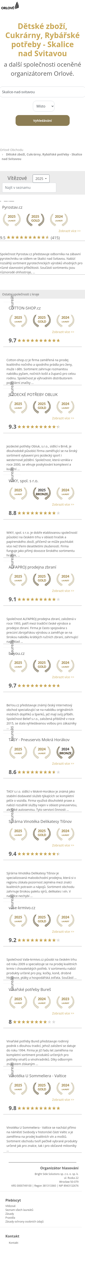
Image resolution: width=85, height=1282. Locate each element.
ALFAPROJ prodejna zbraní (32, 567)
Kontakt (13, 1243)
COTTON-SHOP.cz (25, 308)
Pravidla (10, 1218)
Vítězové (10, 1206)
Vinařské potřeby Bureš (30, 989)
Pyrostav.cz (12, 207)
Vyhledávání (42, 121)
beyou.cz (17, 653)
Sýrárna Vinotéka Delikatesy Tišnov (40, 821)
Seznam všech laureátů (19, 1210)
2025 (39, 178)
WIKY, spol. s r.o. (23, 480)
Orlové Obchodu (11, 150)
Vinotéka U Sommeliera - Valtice (37, 1075)
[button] (40, 231)
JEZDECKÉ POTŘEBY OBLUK (33, 394)
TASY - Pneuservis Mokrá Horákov (39, 739)
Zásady (9, 1214)
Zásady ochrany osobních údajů (24, 1221)
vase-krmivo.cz (22, 907)
